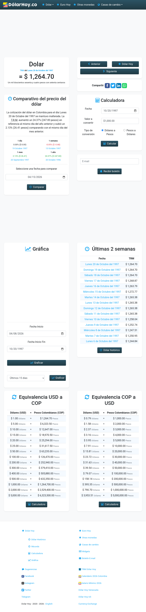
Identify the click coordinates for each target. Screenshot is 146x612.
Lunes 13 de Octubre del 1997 (102, 302)
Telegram (26, 596)
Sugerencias (29, 569)
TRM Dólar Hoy (87, 569)
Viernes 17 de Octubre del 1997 (102, 280)
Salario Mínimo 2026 (90, 583)
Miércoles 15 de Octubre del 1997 (102, 291)
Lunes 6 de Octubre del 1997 (102, 341)
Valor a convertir (88, 120)
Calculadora (35, 553)
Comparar (36, 187)
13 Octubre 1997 (53, 148)
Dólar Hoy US (85, 596)
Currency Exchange (88, 603)
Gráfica (33, 560)
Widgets (84, 551)
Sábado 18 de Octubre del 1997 (102, 275)
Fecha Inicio (36, 326)
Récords (33, 546)
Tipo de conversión (88, 132)
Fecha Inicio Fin (36, 341)
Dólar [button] (47, 4)
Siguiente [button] (109, 71)
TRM (22, 70)
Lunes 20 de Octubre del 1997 (102, 264)
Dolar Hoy (28, 530)
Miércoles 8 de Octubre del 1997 (102, 330)
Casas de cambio (89, 544)
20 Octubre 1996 (53, 160)
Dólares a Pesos (108, 132)
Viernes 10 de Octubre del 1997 (102, 319)
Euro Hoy (63, 4)
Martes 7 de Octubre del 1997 (102, 335)
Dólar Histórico (37, 539)
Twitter (26, 590)
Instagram (28, 583)
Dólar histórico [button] (109, 350)
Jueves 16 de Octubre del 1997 (102, 286)
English (48, 603)
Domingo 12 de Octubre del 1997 (102, 308)
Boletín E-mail (87, 558)
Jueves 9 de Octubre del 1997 (102, 324)
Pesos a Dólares (129, 132)
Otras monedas (83, 4)
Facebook (28, 576)
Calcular (109, 143)
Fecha (88, 108)
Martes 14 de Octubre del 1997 (102, 297)
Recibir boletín (109, 171)
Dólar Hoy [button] (125, 64)
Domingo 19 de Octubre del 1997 (102, 269)
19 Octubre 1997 (19, 148)
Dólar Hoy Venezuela (88, 590)
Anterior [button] (93, 64)
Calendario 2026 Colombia (93, 576)
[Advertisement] (73, 33)
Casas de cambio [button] (109, 4)
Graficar (36, 362)
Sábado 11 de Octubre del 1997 (102, 313)
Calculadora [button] (36, 504)
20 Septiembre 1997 (20, 160)
